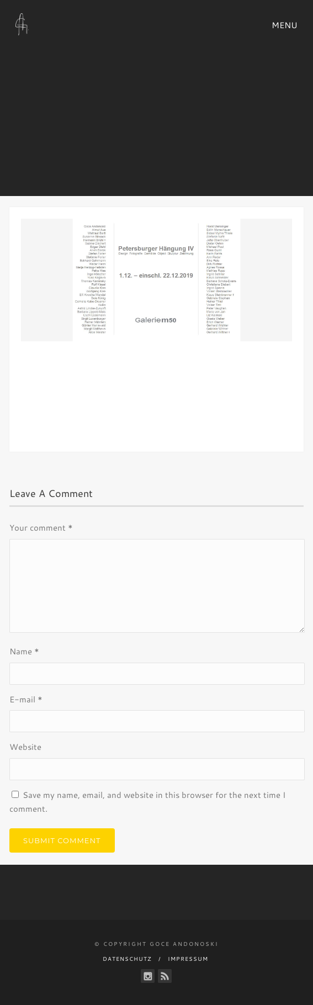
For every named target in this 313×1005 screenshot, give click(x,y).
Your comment (41, 527)
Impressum (188, 958)
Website (25, 747)
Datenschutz (127, 958)
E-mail (26, 699)
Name (24, 651)
